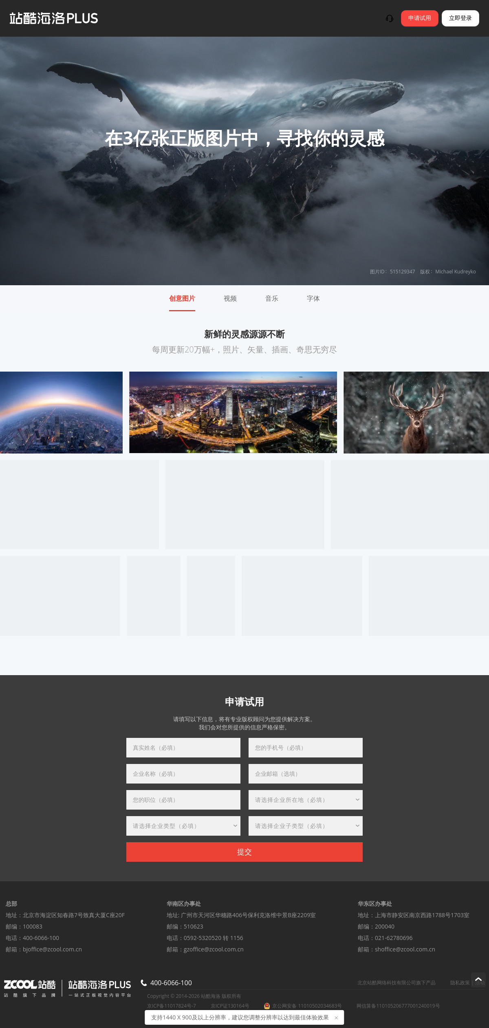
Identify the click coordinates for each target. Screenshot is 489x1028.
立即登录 (460, 18)
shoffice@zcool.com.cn (405, 949)
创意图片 (182, 298)
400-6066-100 (41, 938)
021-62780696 (394, 938)
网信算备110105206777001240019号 (398, 1006)
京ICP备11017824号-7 (171, 1006)
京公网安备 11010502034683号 (303, 1006)
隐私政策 (460, 982)
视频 (230, 298)
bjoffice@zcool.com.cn (52, 949)
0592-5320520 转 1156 (213, 938)
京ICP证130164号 (230, 1006)
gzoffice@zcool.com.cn (214, 949)
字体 (313, 298)
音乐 (271, 298)
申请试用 (419, 18)
